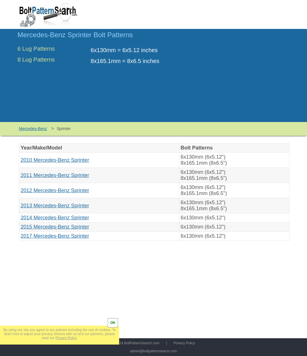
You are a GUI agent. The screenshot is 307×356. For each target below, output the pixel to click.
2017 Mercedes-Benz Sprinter (55, 236)
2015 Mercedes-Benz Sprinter (55, 227)
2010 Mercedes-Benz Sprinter (55, 160)
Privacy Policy (184, 343)
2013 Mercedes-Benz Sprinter (55, 206)
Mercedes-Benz (33, 128)
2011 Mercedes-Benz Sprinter (55, 175)
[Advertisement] (241, 78)
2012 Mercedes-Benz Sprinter (55, 190)
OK (112, 323)
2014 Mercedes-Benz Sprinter (55, 218)
